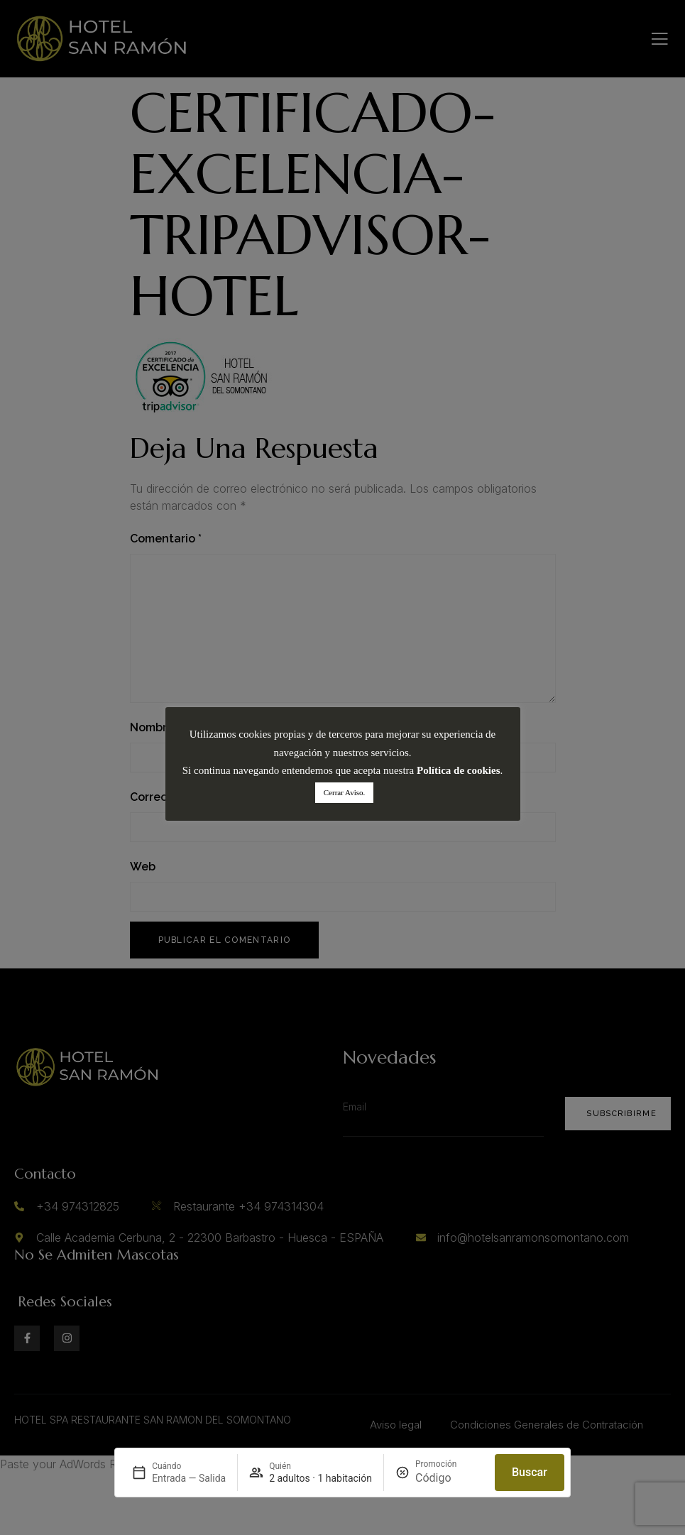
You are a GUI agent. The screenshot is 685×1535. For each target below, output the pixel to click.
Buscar (529, 1472)
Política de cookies (458, 770)
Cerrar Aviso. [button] (344, 792)
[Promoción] (449, 1478)
